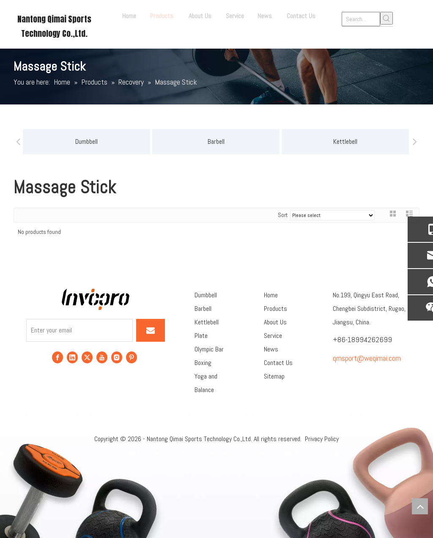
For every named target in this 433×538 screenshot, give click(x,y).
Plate (201, 335)
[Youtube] (101, 356)
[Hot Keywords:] (386, 18)
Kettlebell (255, 141)
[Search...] (361, 19)
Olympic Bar (209, 349)
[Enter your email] (79, 330)
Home (271, 295)
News (271, 349)
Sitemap (274, 376)
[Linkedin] (72, 356)
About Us (275, 322)
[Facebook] (57, 356)
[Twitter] (87, 356)
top (420, 506)
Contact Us (278, 362)
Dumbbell (206, 295)
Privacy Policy (322, 438)
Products (275, 308)
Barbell (126, 141)
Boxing (203, 362)
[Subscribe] (150, 330)
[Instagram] (116, 356)
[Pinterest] (131, 356)
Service (273, 335)
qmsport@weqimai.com (367, 358)
